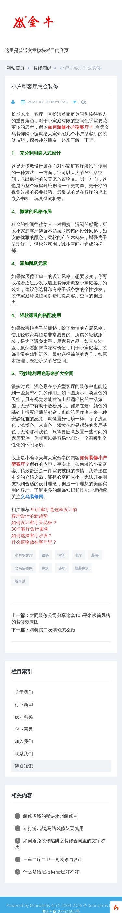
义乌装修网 (24, 568)
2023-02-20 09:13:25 (48, 102)
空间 (61, 555)
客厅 (78, 555)
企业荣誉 (24, 729)
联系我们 (24, 754)
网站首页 (16, 68)
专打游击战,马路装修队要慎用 (49, 828)
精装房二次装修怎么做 (52, 630)
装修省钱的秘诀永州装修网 (46, 816)
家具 (45, 568)
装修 (95, 555)
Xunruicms (40, 905)
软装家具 (82, 568)
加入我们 (24, 741)
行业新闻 (24, 704)
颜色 (45, 555)
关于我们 (24, 692)
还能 (61, 568)
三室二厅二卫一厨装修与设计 (48, 859)
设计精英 (24, 717)
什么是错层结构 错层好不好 (47, 872)
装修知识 (42, 68)
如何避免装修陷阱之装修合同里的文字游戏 (60, 843)
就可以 (20, 581)
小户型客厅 (24, 555)
